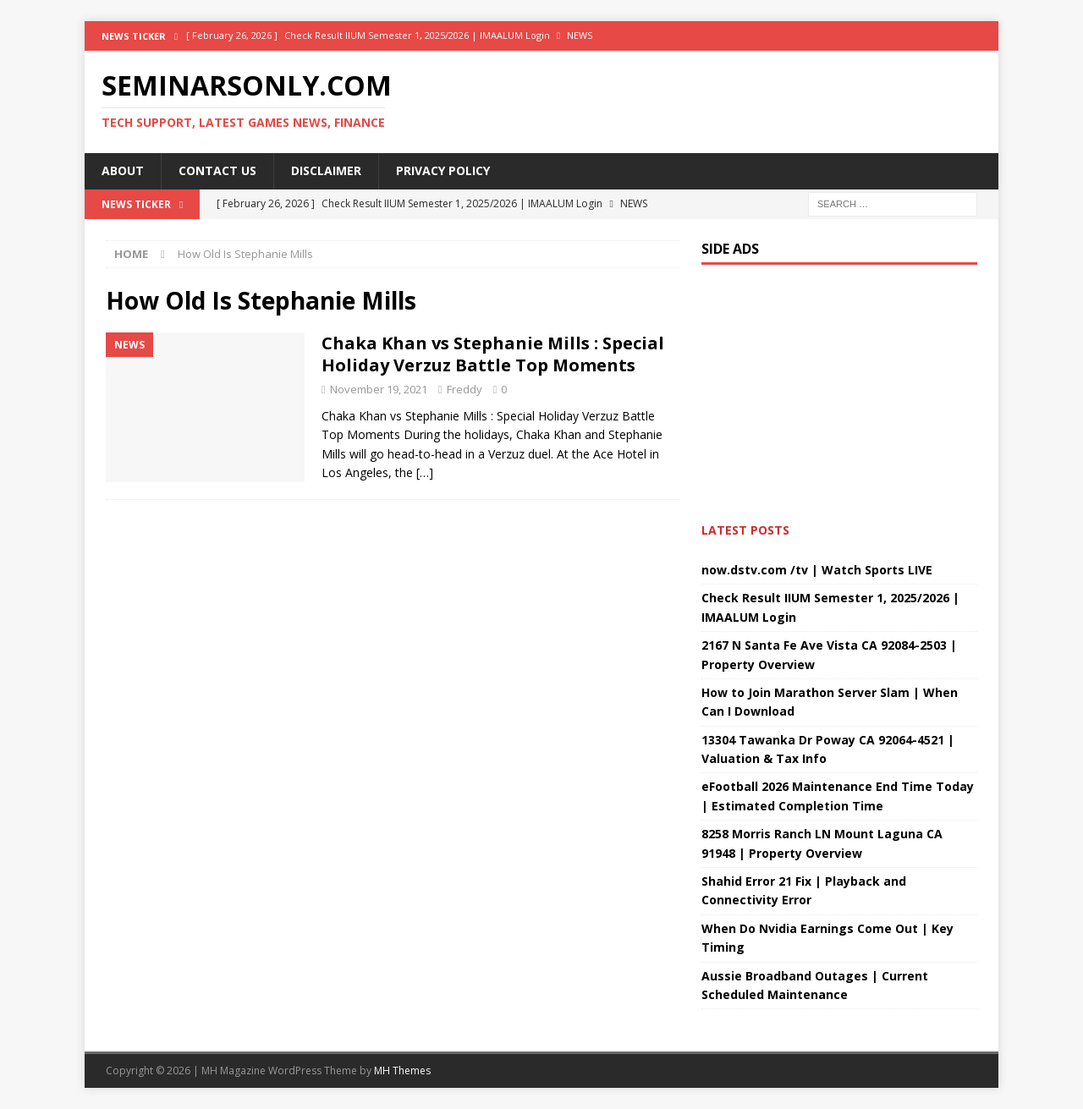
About (123, 170)
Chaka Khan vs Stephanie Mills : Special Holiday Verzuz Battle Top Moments (493, 354)
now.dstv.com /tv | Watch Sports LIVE (816, 570)
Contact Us (217, 170)
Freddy (464, 389)
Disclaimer (326, 170)
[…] (424, 472)
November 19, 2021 (378, 389)
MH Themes (402, 1070)
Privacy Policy (443, 170)
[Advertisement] (392, 678)
